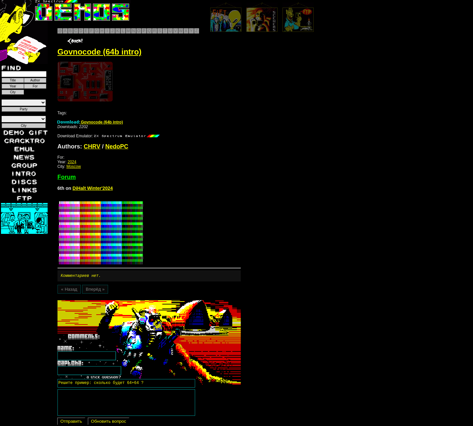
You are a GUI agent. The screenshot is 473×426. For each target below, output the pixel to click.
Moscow (73, 166)
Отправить (71, 422)
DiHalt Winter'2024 (93, 188)
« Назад (69, 290)
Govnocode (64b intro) (90, 122)
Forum (66, 177)
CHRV (92, 146)
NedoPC (116, 146)
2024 (72, 162)
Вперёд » (95, 290)
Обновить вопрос (108, 422)
